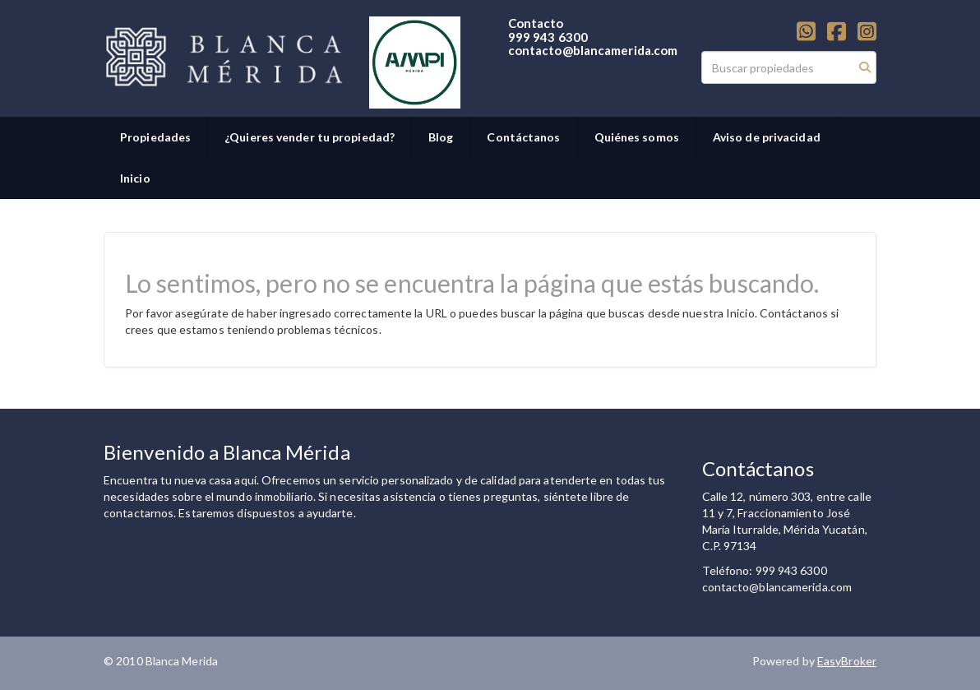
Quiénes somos (636, 137)
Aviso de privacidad (767, 137)
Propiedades (155, 137)
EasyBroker (846, 661)
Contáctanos (523, 137)
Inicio (135, 178)
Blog (440, 137)
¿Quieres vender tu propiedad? (309, 137)
